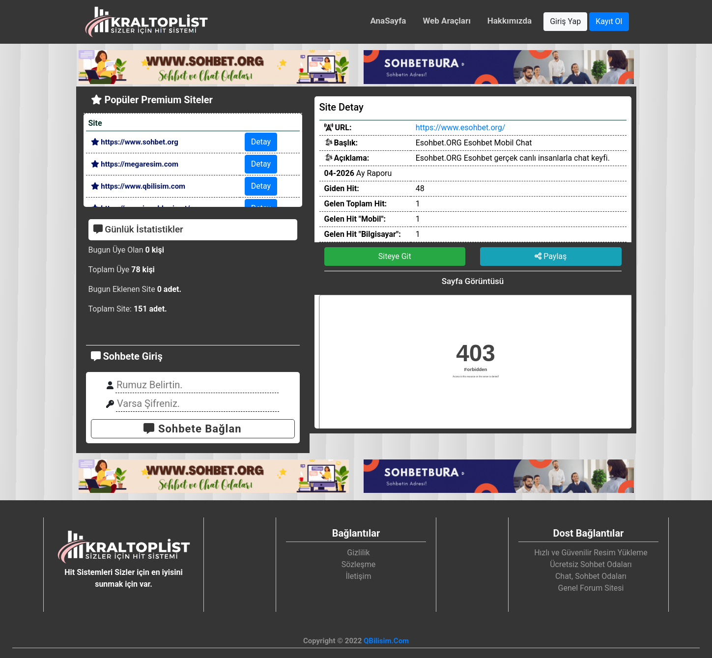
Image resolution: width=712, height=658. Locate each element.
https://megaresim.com (134, 164)
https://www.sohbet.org (134, 142)
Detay (261, 141)
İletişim (358, 576)
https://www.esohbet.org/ (461, 127)
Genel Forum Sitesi (591, 588)
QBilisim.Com (386, 640)
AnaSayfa (388, 21)
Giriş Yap (565, 21)
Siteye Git (394, 256)
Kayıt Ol (609, 21)
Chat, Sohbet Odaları (591, 576)
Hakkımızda (509, 21)
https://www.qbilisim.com (138, 186)
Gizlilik (358, 552)
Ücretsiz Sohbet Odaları (591, 564)
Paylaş (551, 256)
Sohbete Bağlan (192, 429)
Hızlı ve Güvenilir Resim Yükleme (591, 552)
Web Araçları (446, 21)
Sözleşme (359, 564)
